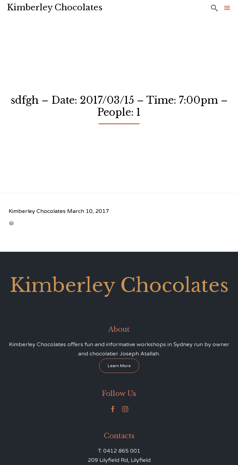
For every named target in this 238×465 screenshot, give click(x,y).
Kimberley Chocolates (54, 7)
